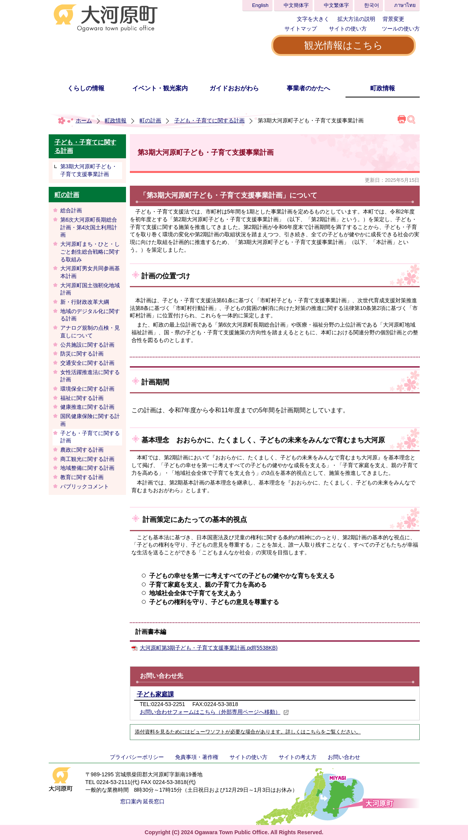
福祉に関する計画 (82, 398)
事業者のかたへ (308, 88)
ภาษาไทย (405, 5)
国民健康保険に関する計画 (90, 420)
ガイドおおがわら (234, 88)
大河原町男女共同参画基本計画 (90, 272)
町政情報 (382, 88)
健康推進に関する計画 (87, 407)
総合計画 (71, 210)
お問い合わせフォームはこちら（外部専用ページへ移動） (214, 712)
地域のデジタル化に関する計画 (90, 315)
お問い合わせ (344, 757)
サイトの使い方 (348, 28)
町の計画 (150, 120)
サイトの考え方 (298, 757)
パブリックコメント (84, 486)
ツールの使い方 (401, 28)
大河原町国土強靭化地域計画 (90, 289)
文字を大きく (313, 19)
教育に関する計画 (82, 477)
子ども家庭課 (155, 694)
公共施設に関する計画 (87, 345)
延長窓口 (154, 801)
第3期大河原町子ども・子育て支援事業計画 (88, 170)
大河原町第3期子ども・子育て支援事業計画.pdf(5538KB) (209, 648)
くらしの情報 (85, 88)
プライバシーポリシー (137, 757)
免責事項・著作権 (196, 757)
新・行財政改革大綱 (84, 302)
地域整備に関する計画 (87, 468)
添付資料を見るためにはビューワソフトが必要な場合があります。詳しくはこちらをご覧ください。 (248, 732)
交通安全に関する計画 (87, 363)
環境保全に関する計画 (87, 389)
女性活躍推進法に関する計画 (90, 376)
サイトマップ (300, 28)
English (260, 5)
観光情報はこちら (343, 45)
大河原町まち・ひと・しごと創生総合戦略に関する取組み (90, 251)
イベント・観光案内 (160, 88)
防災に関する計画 (82, 354)
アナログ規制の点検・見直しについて (90, 332)
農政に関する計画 (82, 450)
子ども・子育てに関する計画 (209, 120)
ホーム (84, 120)
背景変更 (393, 19)
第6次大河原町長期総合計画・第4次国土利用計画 (88, 227)
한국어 (371, 5)
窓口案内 (131, 801)
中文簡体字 (296, 5)
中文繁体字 (336, 5)
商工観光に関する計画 (87, 459)
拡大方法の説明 (356, 19)
